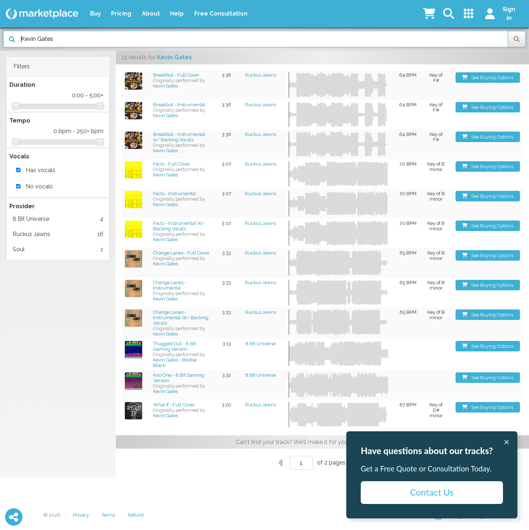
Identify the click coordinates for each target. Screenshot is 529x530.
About (151, 13)
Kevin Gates (165, 86)
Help (177, 13)
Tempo (19, 120)
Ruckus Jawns (58, 234)
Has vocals (40, 170)
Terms (108, 515)
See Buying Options (488, 77)
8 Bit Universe (58, 219)
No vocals (39, 186)
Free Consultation (220, 13)
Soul (58, 249)
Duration (22, 84)
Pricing (121, 13)
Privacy (81, 515)
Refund (136, 515)
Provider (22, 206)
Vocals (19, 156)
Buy (95, 13)
